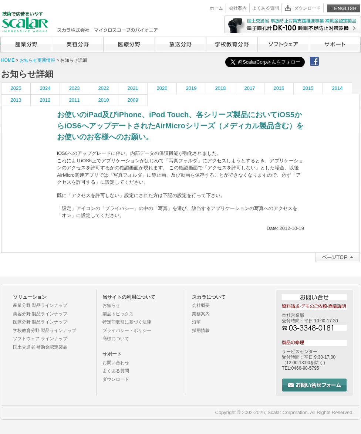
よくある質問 (265, 8)
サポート (335, 44)
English (343, 8)
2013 (16, 100)
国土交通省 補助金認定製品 (40, 347)
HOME (7, 60)
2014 (337, 88)
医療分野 (129, 44)
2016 (279, 88)
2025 (16, 88)
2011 (74, 100)
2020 (162, 88)
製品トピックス (118, 313)
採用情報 (201, 330)
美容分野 (77, 44)
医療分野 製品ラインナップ (40, 322)
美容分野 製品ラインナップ (40, 313)
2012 (45, 100)
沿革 (196, 322)
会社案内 (238, 8)
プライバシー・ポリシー (126, 330)
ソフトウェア (283, 44)
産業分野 (26, 44)
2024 (45, 88)
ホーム (216, 8)
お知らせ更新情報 (38, 60)
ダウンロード (307, 8)
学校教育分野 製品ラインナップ (44, 330)
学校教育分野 (231, 44)
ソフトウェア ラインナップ (40, 338)
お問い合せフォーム (314, 385)
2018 (220, 88)
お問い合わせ (115, 362)
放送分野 (180, 44)
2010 (103, 100)
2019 (191, 88)
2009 (133, 100)
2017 (249, 88)
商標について (115, 338)
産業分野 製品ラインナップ (40, 305)
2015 (308, 88)
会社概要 (201, 305)
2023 (74, 88)
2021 (133, 88)
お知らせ (111, 305)
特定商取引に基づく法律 (126, 322)
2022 (103, 88)
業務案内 (201, 313)
